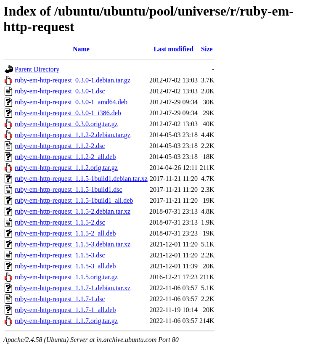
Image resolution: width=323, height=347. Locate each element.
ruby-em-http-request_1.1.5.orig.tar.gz (66, 277)
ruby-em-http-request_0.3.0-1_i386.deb (68, 113)
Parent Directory (37, 69)
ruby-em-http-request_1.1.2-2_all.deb (65, 156)
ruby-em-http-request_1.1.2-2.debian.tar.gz (72, 134)
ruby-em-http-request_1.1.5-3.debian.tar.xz (72, 244)
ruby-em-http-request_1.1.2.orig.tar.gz (66, 167)
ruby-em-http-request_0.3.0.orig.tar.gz (66, 123)
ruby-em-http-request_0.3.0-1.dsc (60, 91)
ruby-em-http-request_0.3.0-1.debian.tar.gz (72, 80)
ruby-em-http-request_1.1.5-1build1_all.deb (74, 200)
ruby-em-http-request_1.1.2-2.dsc (60, 145)
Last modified (173, 49)
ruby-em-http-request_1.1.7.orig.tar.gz (66, 320)
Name (81, 49)
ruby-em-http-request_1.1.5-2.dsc (60, 222)
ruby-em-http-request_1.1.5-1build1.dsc (68, 189)
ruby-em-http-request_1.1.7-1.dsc (60, 298)
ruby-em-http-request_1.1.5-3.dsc (60, 255)
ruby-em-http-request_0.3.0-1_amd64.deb (71, 102)
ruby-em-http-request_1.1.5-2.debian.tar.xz (72, 211)
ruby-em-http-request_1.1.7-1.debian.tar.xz (72, 287)
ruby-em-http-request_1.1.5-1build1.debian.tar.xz (81, 178)
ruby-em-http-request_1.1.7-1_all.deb (65, 309)
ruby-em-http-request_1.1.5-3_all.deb (65, 266)
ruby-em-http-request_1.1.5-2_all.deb (65, 233)
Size (207, 49)
